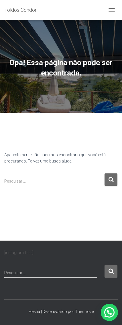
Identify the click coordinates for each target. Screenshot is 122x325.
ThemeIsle (84, 311)
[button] (109, 312)
